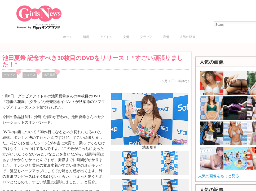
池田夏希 (49, 74)
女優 (126, 37)
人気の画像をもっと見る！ (220, 176)
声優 (166, 37)
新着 (86, 37)
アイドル (106, 37)
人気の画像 (188, 37)
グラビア (146, 37)
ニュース (30, 74)
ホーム (68, 37)
